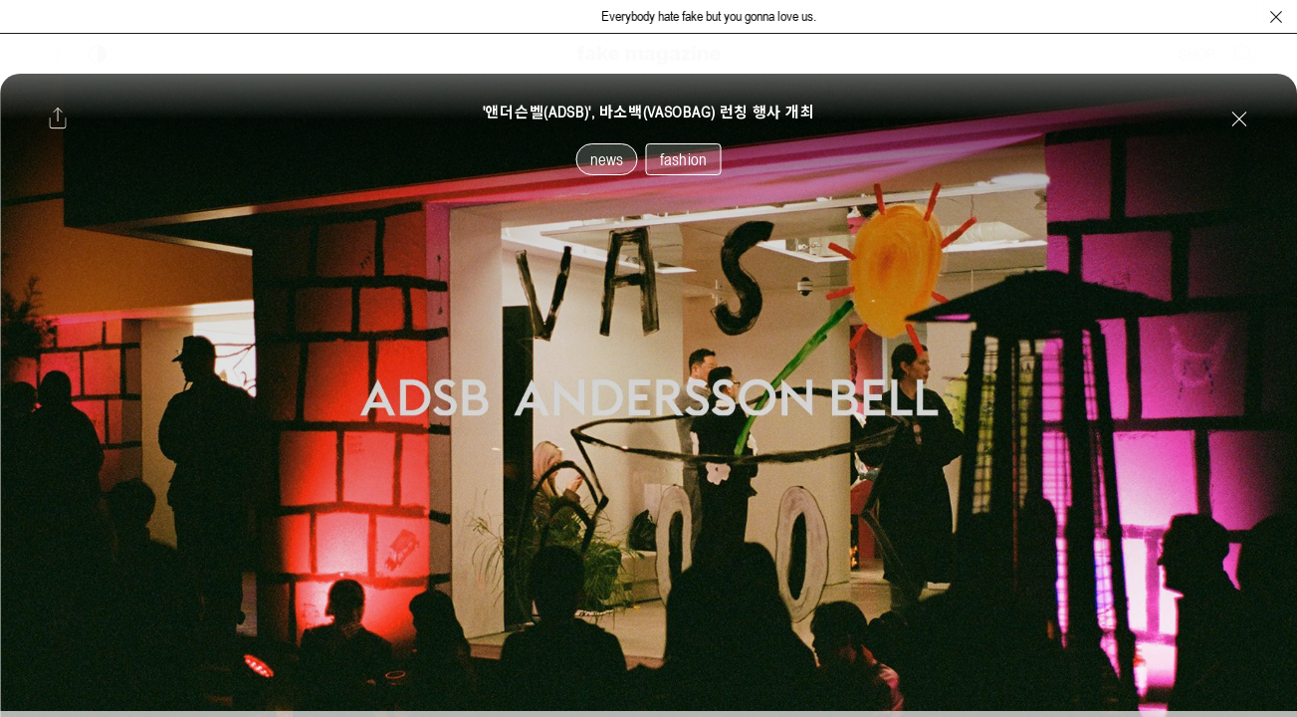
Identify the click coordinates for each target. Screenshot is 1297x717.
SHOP (1197, 54)
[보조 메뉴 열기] (58, 54)
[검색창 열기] (1244, 54)
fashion (683, 159)
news (607, 159)
